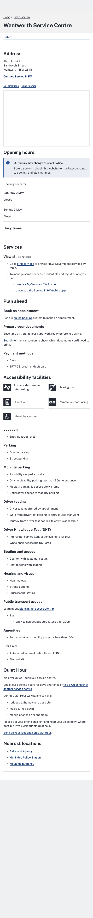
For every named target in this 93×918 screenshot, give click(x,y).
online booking (23, 318)
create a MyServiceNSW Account (37, 284)
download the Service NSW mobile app (41, 290)
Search (8, 340)
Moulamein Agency (22, 763)
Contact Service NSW (17, 76)
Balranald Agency (21, 751)
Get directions (11, 85)
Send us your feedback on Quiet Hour (27, 732)
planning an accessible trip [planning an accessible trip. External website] (36, 608)
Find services (25, 263)
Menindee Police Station (25, 757)
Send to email (28, 85)
